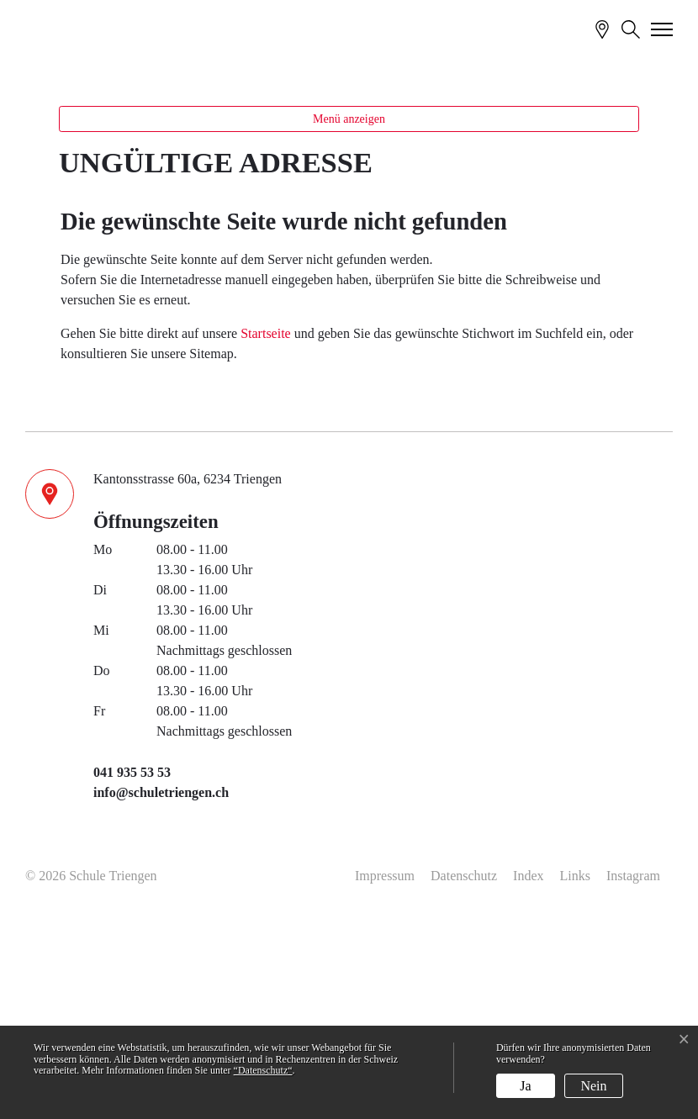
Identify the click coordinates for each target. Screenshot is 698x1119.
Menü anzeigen (349, 310)
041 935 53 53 (132, 963)
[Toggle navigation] (662, 28)
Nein (593, 1086)
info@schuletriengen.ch (161, 983)
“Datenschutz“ (263, 1070)
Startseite (266, 523)
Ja (525, 1086)
